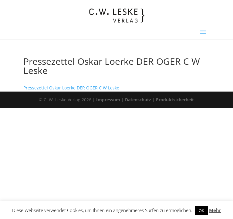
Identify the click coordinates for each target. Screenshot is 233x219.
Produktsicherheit (175, 100)
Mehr (215, 210)
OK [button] (201, 210)
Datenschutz (138, 100)
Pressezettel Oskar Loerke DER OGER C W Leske (71, 88)
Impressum (108, 100)
